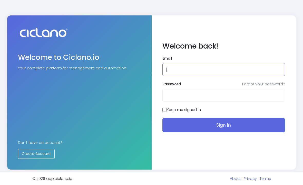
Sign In (223, 125)
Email (167, 58)
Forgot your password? (263, 84)
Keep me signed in (184, 109)
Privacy (250, 178)
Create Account (36, 153)
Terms (265, 178)
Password (171, 84)
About (235, 178)
